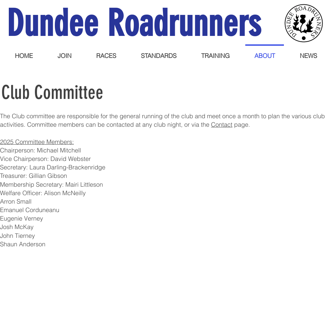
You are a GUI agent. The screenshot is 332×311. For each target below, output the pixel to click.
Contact (221, 124)
